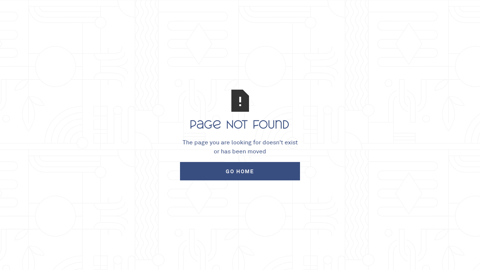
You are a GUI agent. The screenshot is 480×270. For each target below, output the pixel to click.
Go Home (240, 171)
